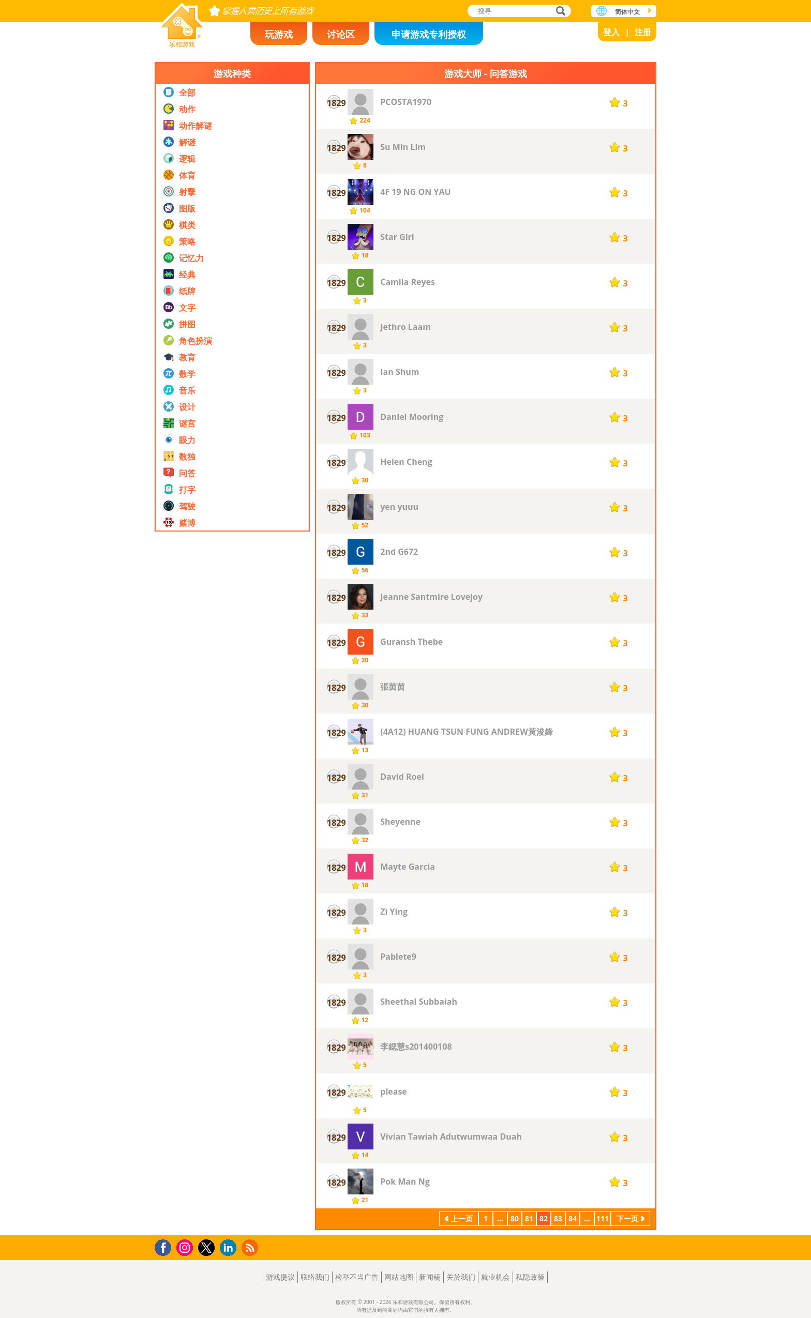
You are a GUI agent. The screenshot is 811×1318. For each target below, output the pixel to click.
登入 (611, 32)
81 (529, 1218)
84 (572, 1218)
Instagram (186, 1247)
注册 (643, 32)
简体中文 (627, 11)
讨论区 (341, 34)
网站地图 (398, 1277)
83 (558, 1218)
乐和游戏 (182, 22)
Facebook (165, 1246)
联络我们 (315, 1277)
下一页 (627, 1218)
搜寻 (559, 11)
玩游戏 (279, 34)
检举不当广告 (357, 1277)
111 (602, 1218)
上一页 (462, 1218)
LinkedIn (229, 1248)
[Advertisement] (232, 759)
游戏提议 (280, 1277)
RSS (251, 1247)
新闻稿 (430, 1277)
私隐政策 (530, 1277)
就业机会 (495, 1277)
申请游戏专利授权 (429, 34)
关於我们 (460, 1277)
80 (514, 1218)
